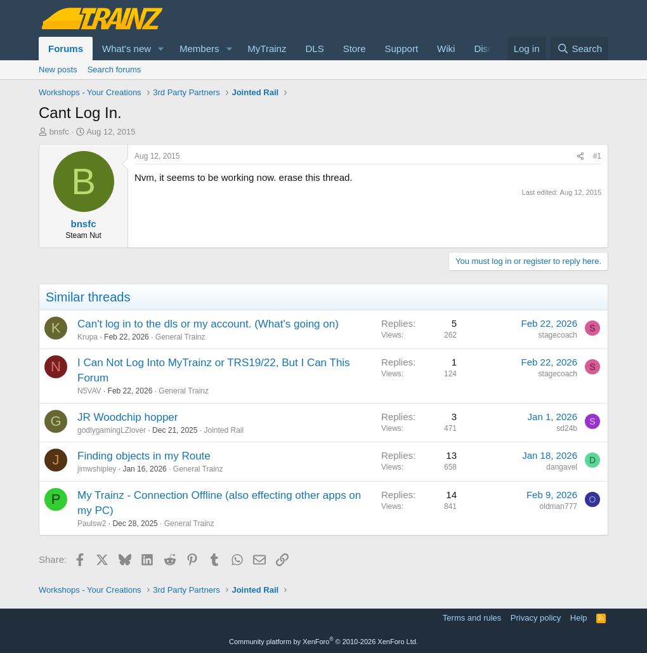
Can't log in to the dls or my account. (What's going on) (208, 324)
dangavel (561, 467)
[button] (161, 48)
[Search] (579, 48)
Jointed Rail (224, 430)
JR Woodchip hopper (127, 417)
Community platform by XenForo (323, 641)
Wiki (446, 48)
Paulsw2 (91, 523)
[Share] (580, 156)
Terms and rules (472, 618)
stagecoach (558, 335)
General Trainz (180, 337)
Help (578, 618)
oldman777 (558, 506)
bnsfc (59, 131)
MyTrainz (266, 48)
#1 (597, 156)
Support (402, 48)
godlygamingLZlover (111, 430)
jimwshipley (96, 469)
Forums (65, 48)
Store (354, 48)
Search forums (114, 69)
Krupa (87, 337)
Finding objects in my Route (144, 456)
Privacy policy (536, 618)
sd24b (566, 428)
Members (199, 48)
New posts (58, 69)
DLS (314, 48)
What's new (126, 48)
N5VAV (89, 390)
